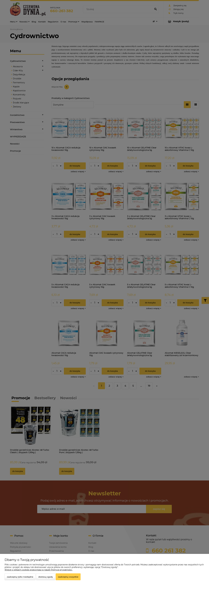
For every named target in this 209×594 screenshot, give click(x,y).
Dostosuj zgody (45, 577)
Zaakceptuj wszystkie (68, 577)
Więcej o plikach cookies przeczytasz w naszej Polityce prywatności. (38, 569)
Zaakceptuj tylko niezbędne (20, 577)
